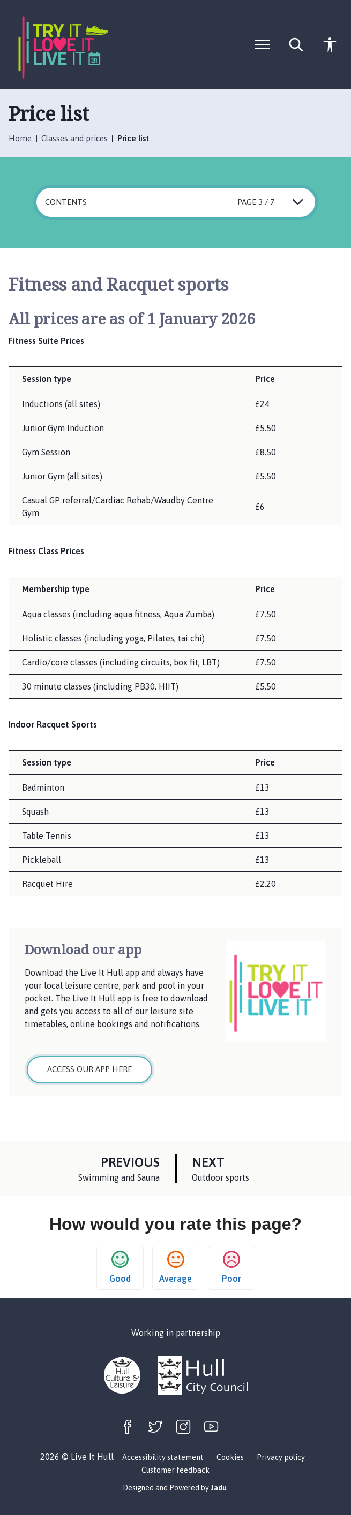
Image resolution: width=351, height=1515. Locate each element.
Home (21, 138)
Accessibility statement (163, 1457)
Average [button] (175, 1267)
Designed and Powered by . (175, 1487)
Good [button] (120, 1267)
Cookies (230, 1457)
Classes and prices (75, 138)
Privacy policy (281, 1457)
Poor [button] (231, 1267)
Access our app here (89, 1069)
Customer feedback (175, 1470)
